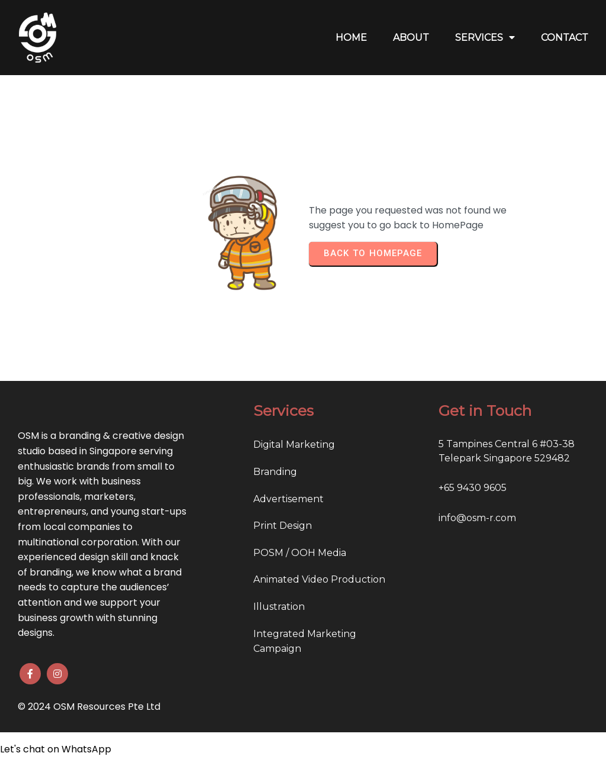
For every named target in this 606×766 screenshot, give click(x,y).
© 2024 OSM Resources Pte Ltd (89, 706)
